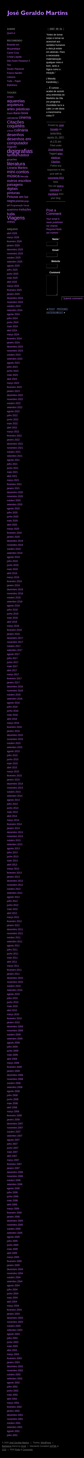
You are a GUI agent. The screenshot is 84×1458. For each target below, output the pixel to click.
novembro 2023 (15, 350)
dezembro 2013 (15, 832)
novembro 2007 (15, 1127)
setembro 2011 (14, 941)
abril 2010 (12, 1010)
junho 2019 (12, 565)
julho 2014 (12, 804)
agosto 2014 (13, 800)
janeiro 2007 (13, 1168)
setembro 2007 (14, 1135)
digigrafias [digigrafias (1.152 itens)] (20, 151)
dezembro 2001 (15, 1415)
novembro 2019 (15, 545)
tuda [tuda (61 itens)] (11, 214)
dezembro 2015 (15, 735)
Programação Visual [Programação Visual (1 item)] (20, 205)
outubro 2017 (14, 646)
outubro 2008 (14, 1083)
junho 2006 (12, 1196)
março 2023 (13, 383)
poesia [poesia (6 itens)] (20, 201)
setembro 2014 (14, 796)
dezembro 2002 (15, 1366)
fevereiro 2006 (14, 1212)
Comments (28, 1449)
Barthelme (6, 1446)
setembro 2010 (14, 990)
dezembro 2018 (15, 589)
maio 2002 (12, 1394)
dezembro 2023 (15, 346)
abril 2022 (12, 427)
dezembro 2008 (15, 1075)
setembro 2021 (14, 456)
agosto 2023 (13, 363)
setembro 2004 (14, 1281)
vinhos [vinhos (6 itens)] (11, 221)
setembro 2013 (14, 844)
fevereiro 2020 (14, 532)
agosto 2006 (13, 1188)
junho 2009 (12, 1050)
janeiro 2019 (13, 585)
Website (55, 261)
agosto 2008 (13, 1091)
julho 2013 (12, 852)
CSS (4, 1449)
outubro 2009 (14, 1034)
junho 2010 (12, 1002)
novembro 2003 (15, 1322)
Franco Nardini (14, 73)
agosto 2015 (13, 751)
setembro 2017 (14, 650)
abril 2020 (12, 524)
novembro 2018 (15, 593)
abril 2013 (12, 864)
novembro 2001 (15, 1419)
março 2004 (13, 1305)
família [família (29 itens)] (12, 155)
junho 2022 (12, 419)
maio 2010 (12, 1006)
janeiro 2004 (13, 1314)
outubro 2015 (14, 743)
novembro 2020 (15, 496)
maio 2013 (12, 860)
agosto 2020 (13, 508)
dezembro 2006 (15, 1172)
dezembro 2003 (15, 1318)
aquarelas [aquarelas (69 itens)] (16, 101)
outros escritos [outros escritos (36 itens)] (19, 181)
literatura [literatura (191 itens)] (16, 163)
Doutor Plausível (15, 69)
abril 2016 (12, 719)
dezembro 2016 (15, 686)
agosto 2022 (13, 411)
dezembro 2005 (15, 1220)
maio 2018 (12, 617)
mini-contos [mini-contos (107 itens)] (18, 171)
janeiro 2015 (13, 779)
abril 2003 (12, 1350)
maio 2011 (12, 957)
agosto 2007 (13, 1139)
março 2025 (13, 286)
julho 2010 (12, 998)
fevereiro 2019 (14, 581)
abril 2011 (12, 961)
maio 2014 (12, 812)
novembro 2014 (15, 787)
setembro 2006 (14, 1184)
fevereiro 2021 (14, 484)
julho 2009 (12, 1046)
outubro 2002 (14, 1374)
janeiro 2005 (13, 1265)
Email (56, 250)
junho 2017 (12, 662)
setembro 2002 (14, 1378)
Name (56, 239)
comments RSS (56, 178)
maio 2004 (12, 1297)
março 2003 (13, 1354)
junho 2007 (12, 1148)
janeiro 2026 (13, 245)
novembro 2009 (15, 1030)
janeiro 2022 (13, 439)
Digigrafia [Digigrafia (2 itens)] (12, 146)
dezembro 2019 (15, 541)
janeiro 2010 (13, 1022)
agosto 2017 (13, 654)
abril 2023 (12, 379)
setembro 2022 (14, 407)
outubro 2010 (14, 986)
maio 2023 (12, 375)
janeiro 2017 (13, 682)
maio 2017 (12, 666)
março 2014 (13, 820)
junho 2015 (12, 759)
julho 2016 (12, 706)
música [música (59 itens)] (13, 176)
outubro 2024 (14, 306)
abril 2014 (12, 816)
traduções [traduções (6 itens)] (25, 209)
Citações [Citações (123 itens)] (15, 121)
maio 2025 (12, 278)
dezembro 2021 (15, 443)
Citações (55, 161)
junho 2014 (12, 808)
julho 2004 (12, 1289)
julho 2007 (12, 1144)
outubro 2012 (14, 889)
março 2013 (13, 868)
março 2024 (13, 334)
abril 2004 (12, 1301)
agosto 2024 (13, 314)
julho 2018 (12, 609)
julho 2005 (12, 1241)
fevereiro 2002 (14, 1407)
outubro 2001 (14, 1423)
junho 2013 (12, 856)
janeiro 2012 (13, 925)
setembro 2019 (14, 553)
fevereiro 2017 (14, 678)
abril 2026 (12, 233)
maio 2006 (12, 1200)
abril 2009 (12, 1059)
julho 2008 (12, 1095)
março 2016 (13, 723)
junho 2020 (12, 516)
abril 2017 (12, 670)
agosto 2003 (13, 1334)
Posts (17, 1449)
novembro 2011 (15, 933)
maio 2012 (12, 909)
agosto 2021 (13, 460)
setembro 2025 (14, 261)
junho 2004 (12, 1293)
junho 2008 (12, 1099)
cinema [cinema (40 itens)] (25, 117)
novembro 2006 (15, 1176)
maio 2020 (12, 520)
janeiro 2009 (13, 1071)
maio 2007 (12, 1152)
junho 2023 (12, 371)
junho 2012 (12, 905)
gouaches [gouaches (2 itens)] (12, 159)
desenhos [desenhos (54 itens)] (15, 135)
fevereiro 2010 (14, 1018)
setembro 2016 (14, 698)
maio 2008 (12, 1103)
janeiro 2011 (13, 974)
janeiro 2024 (13, 342)
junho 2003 (12, 1342)
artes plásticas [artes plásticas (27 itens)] (18, 109)
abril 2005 (12, 1253)
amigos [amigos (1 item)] (10, 97)
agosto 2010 (13, 994)
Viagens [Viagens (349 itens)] (16, 217)
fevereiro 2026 (14, 241)
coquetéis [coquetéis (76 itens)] (16, 126)
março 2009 (13, 1063)
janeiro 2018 (13, 634)
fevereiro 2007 (14, 1164)
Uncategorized (55, 149)
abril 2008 (12, 1107)
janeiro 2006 (13, 1216)
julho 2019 (12, 561)
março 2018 (13, 626)
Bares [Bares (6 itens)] (17, 113)
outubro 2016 (14, 694)
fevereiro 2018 (14, 630)
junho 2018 (12, 613)
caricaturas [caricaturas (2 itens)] (12, 118)
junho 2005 (12, 1245)
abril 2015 (12, 767)
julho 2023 (12, 367)
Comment (55, 272)
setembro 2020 (14, 504)
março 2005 (13, 1257)
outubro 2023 (14, 354)
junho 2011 (12, 953)
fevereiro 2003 (14, 1358)
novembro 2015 (15, 739)
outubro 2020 (14, 500)
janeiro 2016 (13, 731)
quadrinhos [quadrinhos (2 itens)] (12, 209)
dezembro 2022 (15, 395)
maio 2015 (12, 763)
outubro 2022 (14, 403)
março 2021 (13, 480)
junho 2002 (12, 1390)
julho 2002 (12, 1386)
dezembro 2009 (15, 1026)
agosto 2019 (13, 557)
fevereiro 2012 (14, 921)
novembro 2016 (15, 690)
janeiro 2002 (13, 1411)
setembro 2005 (14, 1233)
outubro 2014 (14, 791)
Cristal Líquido (14, 56)
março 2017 (13, 674)
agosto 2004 (13, 1285)
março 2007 (13, 1160)
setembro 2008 (14, 1087)
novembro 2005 (15, 1224)
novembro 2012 (15, 885)
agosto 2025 (13, 265)
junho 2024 (12, 322)
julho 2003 (12, 1338)
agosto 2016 (13, 702)
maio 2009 (12, 1055)
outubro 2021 (14, 452)
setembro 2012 (14, 893)
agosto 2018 (13, 605)
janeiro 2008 (13, 1119)
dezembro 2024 (15, 298)
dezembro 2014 (15, 783)
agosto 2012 (13, 897)
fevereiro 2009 (14, 1067)
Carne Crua (13, 52)
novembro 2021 (15, 447)
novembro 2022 (15, 399)
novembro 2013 (15, 836)
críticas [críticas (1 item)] (10, 130)
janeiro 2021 (13, 488)
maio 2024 (12, 326)
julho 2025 (12, 269)
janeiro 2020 (13, 537)
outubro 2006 (14, 1180)
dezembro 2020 (15, 492)
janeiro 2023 (13, 391)
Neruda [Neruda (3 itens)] (24, 176)
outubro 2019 (14, 549)
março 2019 (13, 577)
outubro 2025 (14, 257)
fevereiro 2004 (14, 1309)
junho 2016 (12, 711)
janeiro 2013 (13, 876)
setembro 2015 (14, 747)
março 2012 (13, 917)
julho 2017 (12, 658)
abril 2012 (12, 913)
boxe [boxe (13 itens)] (24, 113)
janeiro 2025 (13, 294)
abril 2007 (12, 1156)
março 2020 (13, 528)
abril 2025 (12, 282)
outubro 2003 (14, 1326)
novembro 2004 (15, 1273)
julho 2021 (12, 464)
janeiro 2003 (13, 1362)
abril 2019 (12, 573)
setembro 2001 (14, 1427)
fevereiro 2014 (14, 824)
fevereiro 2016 (14, 727)
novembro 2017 (15, 642)
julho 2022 (12, 415)
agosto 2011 (13, 945)
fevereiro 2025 (14, 290)
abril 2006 (12, 1204)
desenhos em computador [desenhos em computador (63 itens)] (19, 141)
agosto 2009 (13, 1042)
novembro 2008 (15, 1079)
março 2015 (13, 771)
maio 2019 (12, 569)
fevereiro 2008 (14, 1115)
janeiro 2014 (13, 828)
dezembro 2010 (15, 978)
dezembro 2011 (15, 929)
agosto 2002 (13, 1382)
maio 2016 (12, 715)
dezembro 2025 (15, 249)
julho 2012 (12, 901)
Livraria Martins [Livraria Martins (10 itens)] (17, 167)
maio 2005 (12, 1249)
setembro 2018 (14, 601)
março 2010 (13, 1014)
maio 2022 (12, 423)
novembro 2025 (15, 253)
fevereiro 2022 (14, 435)
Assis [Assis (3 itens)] (10, 113)
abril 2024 (12, 330)
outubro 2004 (14, 1277)
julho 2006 (12, 1192)
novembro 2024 (15, 302)
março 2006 (13, 1208)
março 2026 (13, 237)
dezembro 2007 (15, 1123)
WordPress (46, 1442)
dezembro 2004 (15, 1269)
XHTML (53, 1446)
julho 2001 (12, 1435)
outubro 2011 (14, 937)
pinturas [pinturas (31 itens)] (13, 193)
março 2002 (13, 1403)
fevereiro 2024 (14, 338)
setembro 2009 (14, 1038)
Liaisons (11, 77)
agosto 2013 (13, 848)
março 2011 (13, 965)
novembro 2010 (15, 982)
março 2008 (13, 1111)
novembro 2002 (15, 1370)
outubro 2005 (14, 1229)
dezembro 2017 (15, 638)
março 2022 (13, 431)
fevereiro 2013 (14, 872)
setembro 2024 (14, 310)
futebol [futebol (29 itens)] (23, 155)
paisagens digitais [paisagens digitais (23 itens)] (15, 187)
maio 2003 (12, 1346)
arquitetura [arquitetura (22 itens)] (15, 105)
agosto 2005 (13, 1237)
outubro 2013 (14, 840)
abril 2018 (12, 622)
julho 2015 (12, 755)
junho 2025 (12, 273)
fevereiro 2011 (14, 970)
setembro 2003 (14, 1330)
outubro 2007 (14, 1131)
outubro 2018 (14, 597)
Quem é (11, 33)
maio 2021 (12, 472)
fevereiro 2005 (14, 1261)
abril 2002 (12, 1398)
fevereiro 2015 (14, 775)
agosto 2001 (13, 1431)
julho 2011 (12, 949)
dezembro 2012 (15, 881)
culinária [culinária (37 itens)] (21, 130)
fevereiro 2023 (14, 387)
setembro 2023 (14, 358)
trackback (53, 194)
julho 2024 (12, 318)
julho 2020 (12, 512)
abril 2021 (12, 476)
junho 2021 (12, 468)
